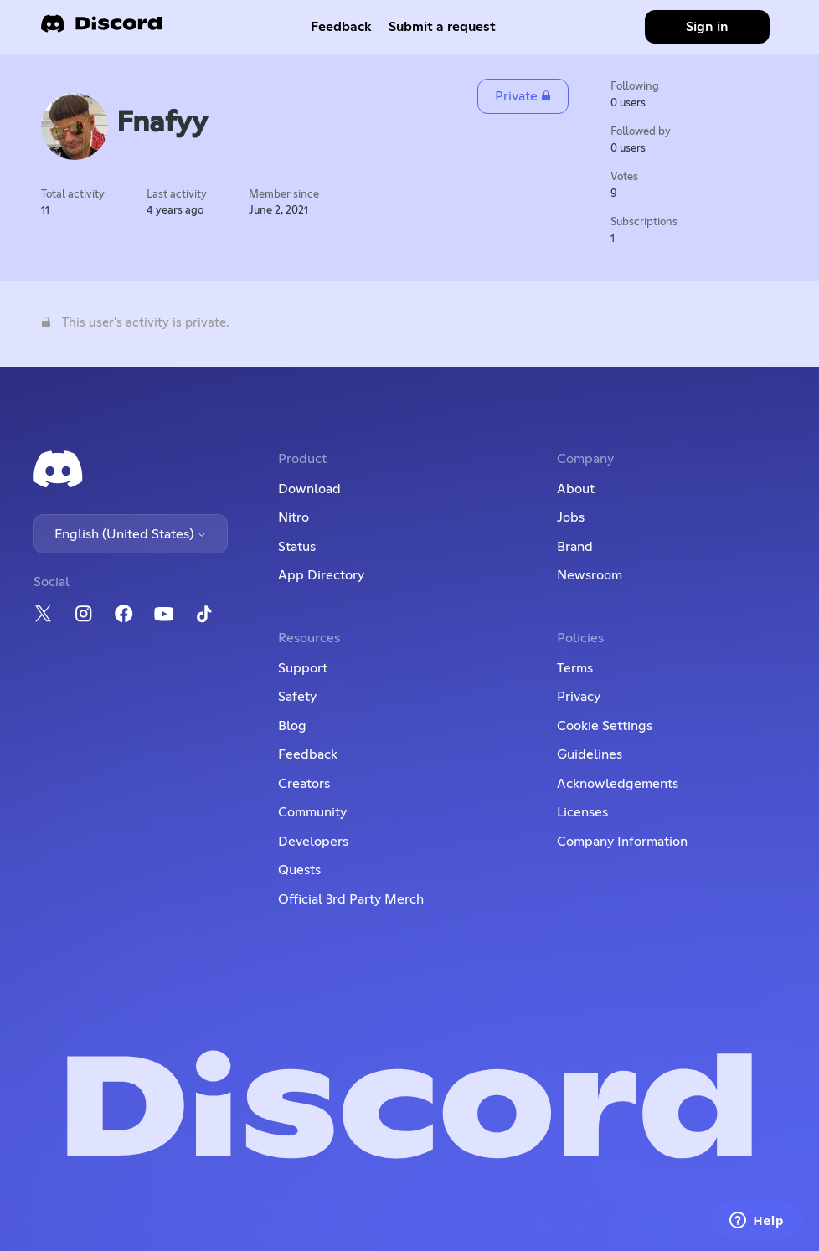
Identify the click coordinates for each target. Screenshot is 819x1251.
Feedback (341, 26)
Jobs (571, 517)
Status (297, 546)
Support (302, 668)
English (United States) (130, 534)
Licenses (582, 812)
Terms (575, 668)
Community (312, 812)
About (576, 489)
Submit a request (442, 26)
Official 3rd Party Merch (351, 899)
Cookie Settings (604, 726)
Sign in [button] (707, 26)
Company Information (622, 841)
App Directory (321, 575)
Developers (313, 841)
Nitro (293, 517)
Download (309, 489)
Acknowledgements (617, 783)
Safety (297, 696)
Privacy (578, 696)
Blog (292, 726)
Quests (299, 870)
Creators (304, 783)
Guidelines (589, 754)
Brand (575, 546)
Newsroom (589, 575)
